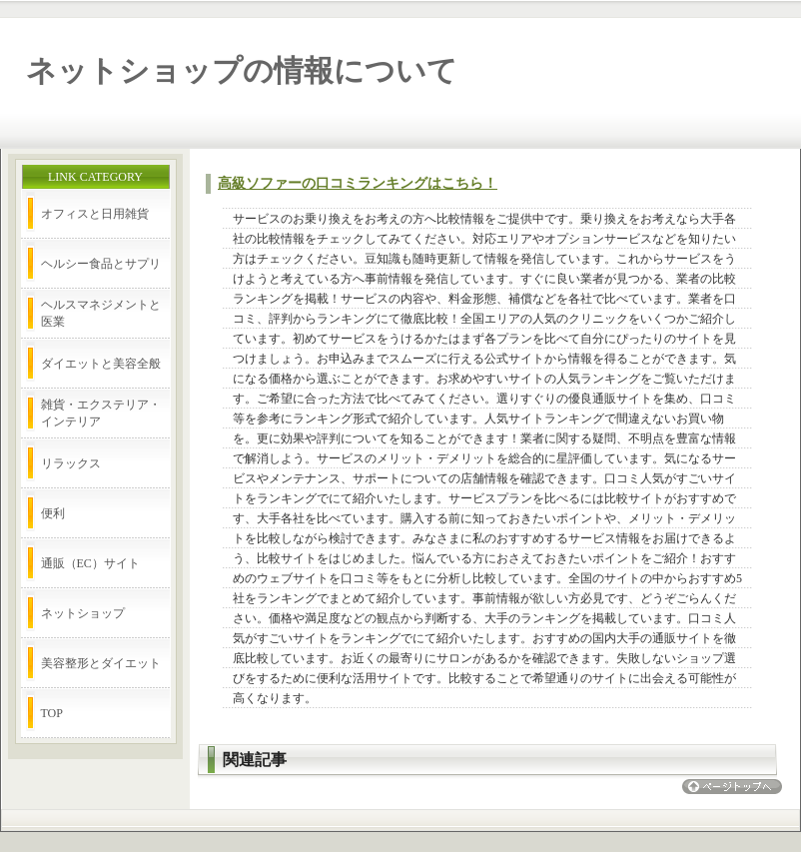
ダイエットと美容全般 (101, 364)
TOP (52, 713)
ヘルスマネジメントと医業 (101, 313)
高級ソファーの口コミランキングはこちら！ (357, 183)
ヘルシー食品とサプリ (101, 264)
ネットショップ (83, 613)
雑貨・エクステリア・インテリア (101, 413)
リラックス (71, 463)
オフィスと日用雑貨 (95, 214)
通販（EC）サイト (90, 563)
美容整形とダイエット (101, 663)
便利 (53, 513)
